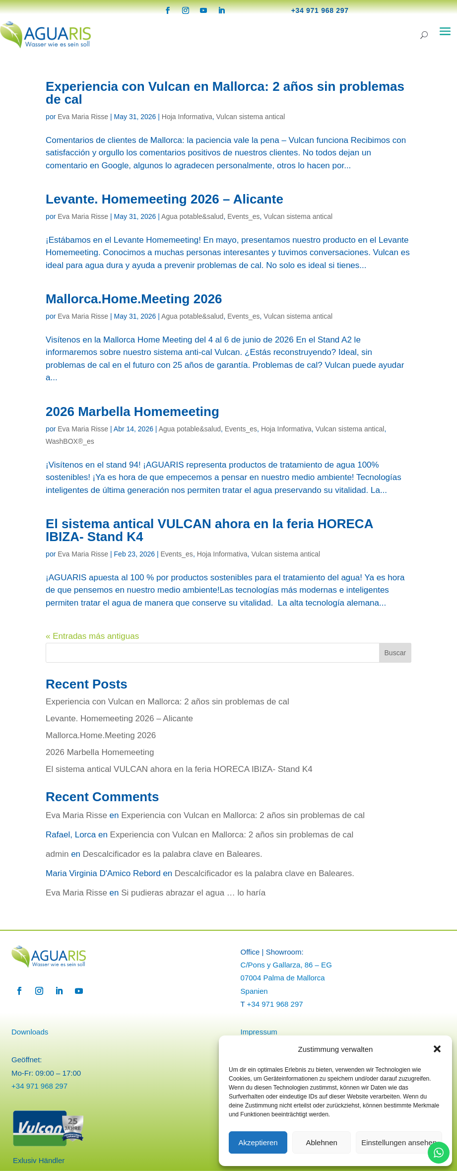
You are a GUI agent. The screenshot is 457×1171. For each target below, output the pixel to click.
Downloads (29, 1032)
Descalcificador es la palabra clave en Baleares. (172, 854)
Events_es (243, 216)
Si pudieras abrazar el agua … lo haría (193, 892)
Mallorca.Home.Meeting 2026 (134, 298)
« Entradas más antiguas (92, 636)
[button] (437, 1049)
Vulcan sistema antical (250, 117)
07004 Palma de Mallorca (283, 977)
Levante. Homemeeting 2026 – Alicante (164, 199)
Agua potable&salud (192, 216)
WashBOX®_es (70, 441)
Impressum (259, 1032)
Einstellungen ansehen (399, 1142)
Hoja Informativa (187, 117)
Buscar (395, 653)
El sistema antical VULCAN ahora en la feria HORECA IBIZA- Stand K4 (209, 530)
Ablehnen (321, 1142)
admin (57, 854)
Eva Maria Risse (83, 117)
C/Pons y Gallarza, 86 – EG (286, 965)
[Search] (424, 35)
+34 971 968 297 (320, 10)
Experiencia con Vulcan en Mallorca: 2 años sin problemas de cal (225, 93)
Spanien (254, 991)
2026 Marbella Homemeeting (132, 411)
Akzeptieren (257, 1142)
